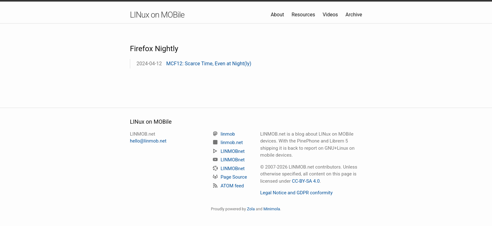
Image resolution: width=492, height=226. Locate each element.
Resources (303, 15)
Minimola (271, 209)
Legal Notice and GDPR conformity (296, 193)
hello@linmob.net (148, 141)
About (278, 15)
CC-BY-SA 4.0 (306, 181)
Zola (251, 209)
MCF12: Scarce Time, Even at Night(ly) (208, 64)
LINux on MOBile (157, 14)
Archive (353, 15)
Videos (331, 15)
